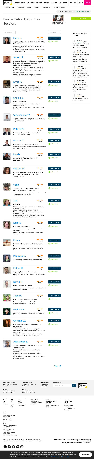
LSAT (11, 402)
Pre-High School (20, 2)
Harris (16, 154)
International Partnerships (10, 425)
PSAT (4, 402)
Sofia (16, 184)
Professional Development (53, 405)
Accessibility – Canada (9, 432)
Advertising (44, 385)
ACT (4, 401)
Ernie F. (17, 82)
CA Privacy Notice (69, 439)
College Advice (35, 401)
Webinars (66, 399)
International (44, 384)
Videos (66, 402)
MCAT (12, 404)
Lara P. (17, 223)
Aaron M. (18, 57)
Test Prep (48, 404)
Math (19, 399)
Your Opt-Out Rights (68, 442)
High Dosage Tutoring (51, 401)
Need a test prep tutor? (73, 11)
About (5, 413)
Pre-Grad (54, 2)
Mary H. (17, 38)
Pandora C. (19, 256)
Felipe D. (18, 268)
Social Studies (21, 404)
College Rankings (35, 399)
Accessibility (6, 430)
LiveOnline (67, 404)
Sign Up (87, 2)
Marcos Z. (18, 140)
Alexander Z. (20, 341)
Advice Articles (68, 401)
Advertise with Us (8, 421)
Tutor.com (48, 402)
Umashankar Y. (21, 115)
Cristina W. (19, 320)
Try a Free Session (80, 18)
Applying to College (36, 402)
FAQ (4, 387)
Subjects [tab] (36, 7)
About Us (48, 406)
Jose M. (17, 295)
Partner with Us (7, 419)
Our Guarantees (7, 426)
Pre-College (30, 2)
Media (4, 422)
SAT (4, 399)
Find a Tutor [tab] (20, 7)
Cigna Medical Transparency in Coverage (10, 434)
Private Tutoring (68, 405)
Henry (16, 240)
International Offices (69, 408)
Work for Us (6, 416)
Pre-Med (39, 2)
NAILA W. (18, 168)
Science (20, 401)
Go (74, 385)
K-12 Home (48, 399)
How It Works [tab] (46, 7)
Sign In (81, 2)
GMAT (12, 401)
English (20, 402)
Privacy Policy (55, 456)
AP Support (21, 405)
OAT (11, 406)
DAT (11, 405)
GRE (11, 399)
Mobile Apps (67, 406)
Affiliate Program (7, 418)
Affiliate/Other (44, 387)
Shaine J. (18, 98)
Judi (15, 200)
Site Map (88, 442)
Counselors (67, 409)
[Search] (75, 3)
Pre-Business (63, 2)
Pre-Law (46, 2)
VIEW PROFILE (54, 38)
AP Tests (5, 404)
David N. (18, 282)
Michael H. (19, 309)
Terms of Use (65, 456)
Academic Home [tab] (9, 7)
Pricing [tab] (29, 7)
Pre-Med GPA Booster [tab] (59, 7)
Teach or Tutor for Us (9, 415)
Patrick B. (18, 129)
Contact (5, 423)
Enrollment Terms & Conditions (8, 428)
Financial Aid (34, 404)
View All (57, 366)
